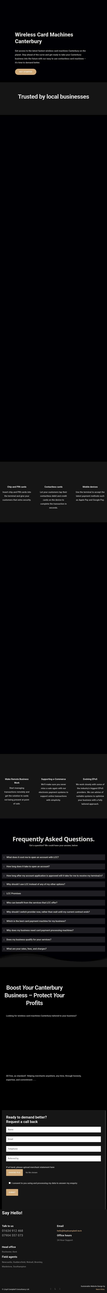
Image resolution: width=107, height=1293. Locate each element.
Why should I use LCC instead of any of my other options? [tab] (36, 884)
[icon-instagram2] (60, 1289)
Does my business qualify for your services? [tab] (29, 939)
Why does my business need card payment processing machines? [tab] (40, 930)
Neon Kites (100, 1289)
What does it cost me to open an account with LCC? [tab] (33, 857)
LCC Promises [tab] (14, 893)
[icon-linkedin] (56, 1289)
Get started (25, 72)
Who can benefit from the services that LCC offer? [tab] (32, 902)
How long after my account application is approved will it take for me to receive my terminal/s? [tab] (55, 875)
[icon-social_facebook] (51, 1289)
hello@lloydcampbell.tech (69, 1231)
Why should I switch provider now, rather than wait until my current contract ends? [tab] (48, 911)
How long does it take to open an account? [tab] (28, 866)
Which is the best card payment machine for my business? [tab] (36, 921)
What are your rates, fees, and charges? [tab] (27, 948)
